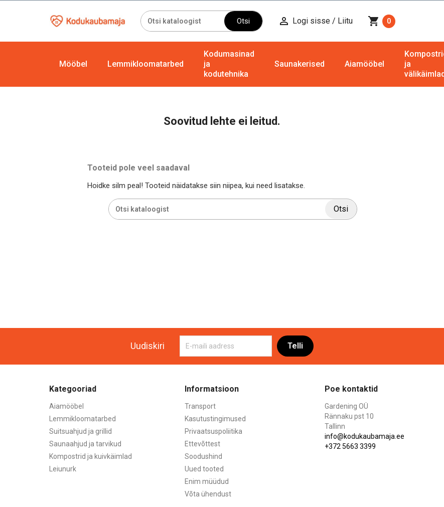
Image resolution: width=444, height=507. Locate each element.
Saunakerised (299, 64)
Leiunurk (62, 469)
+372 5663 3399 (350, 446)
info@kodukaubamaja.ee (364, 436)
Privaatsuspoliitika (213, 431)
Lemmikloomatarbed (145, 64)
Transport (200, 406)
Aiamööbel (364, 64)
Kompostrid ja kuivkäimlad (90, 456)
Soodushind (203, 456)
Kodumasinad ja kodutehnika (229, 64)
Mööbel (73, 64)
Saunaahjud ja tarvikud (85, 444)
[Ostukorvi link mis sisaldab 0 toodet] (381, 21)
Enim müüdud (207, 481)
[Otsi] (182, 21)
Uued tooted (204, 469)
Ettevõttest (202, 444)
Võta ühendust (208, 494)
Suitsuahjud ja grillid (80, 431)
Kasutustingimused (215, 419)
